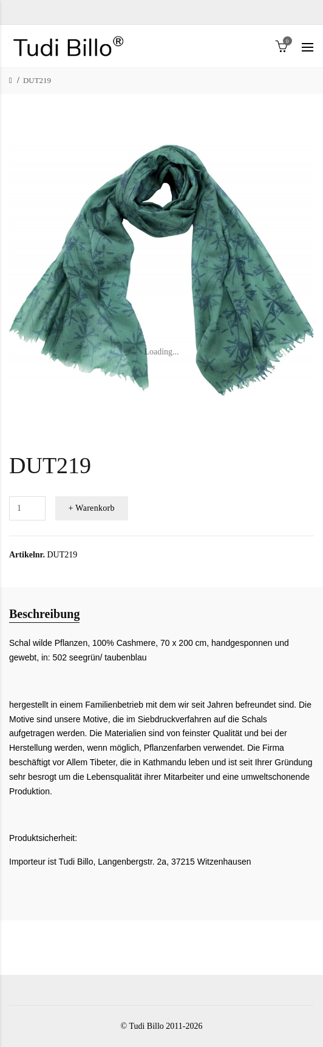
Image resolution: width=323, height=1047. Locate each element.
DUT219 (37, 80)
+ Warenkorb (92, 508)
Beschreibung (44, 613)
